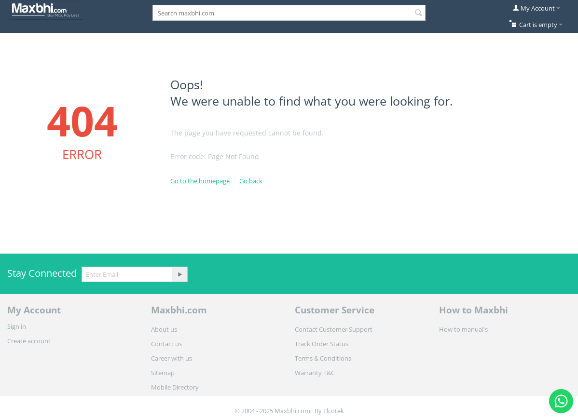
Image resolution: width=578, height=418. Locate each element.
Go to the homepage (200, 180)
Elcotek (333, 410)
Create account (29, 341)
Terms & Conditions (323, 358)
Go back (250, 180)
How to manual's (463, 329)
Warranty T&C (315, 372)
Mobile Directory (175, 387)
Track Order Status (321, 343)
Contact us (166, 343)
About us (164, 329)
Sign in (16, 326)
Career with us (171, 358)
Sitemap (163, 372)
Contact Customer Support (333, 329)
